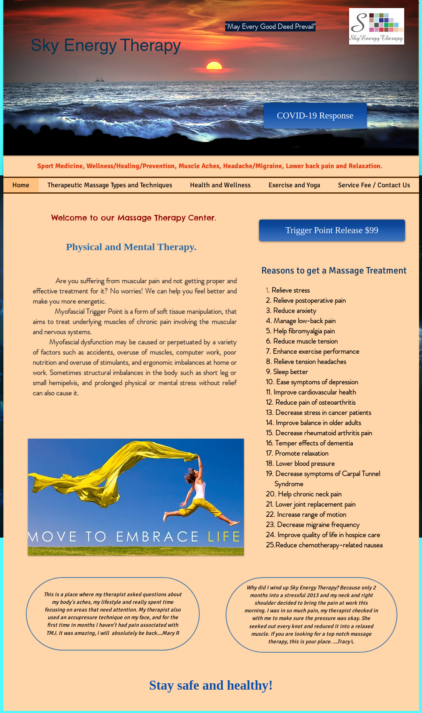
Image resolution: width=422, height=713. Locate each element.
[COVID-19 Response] (315, 116)
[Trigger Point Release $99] (332, 230)
